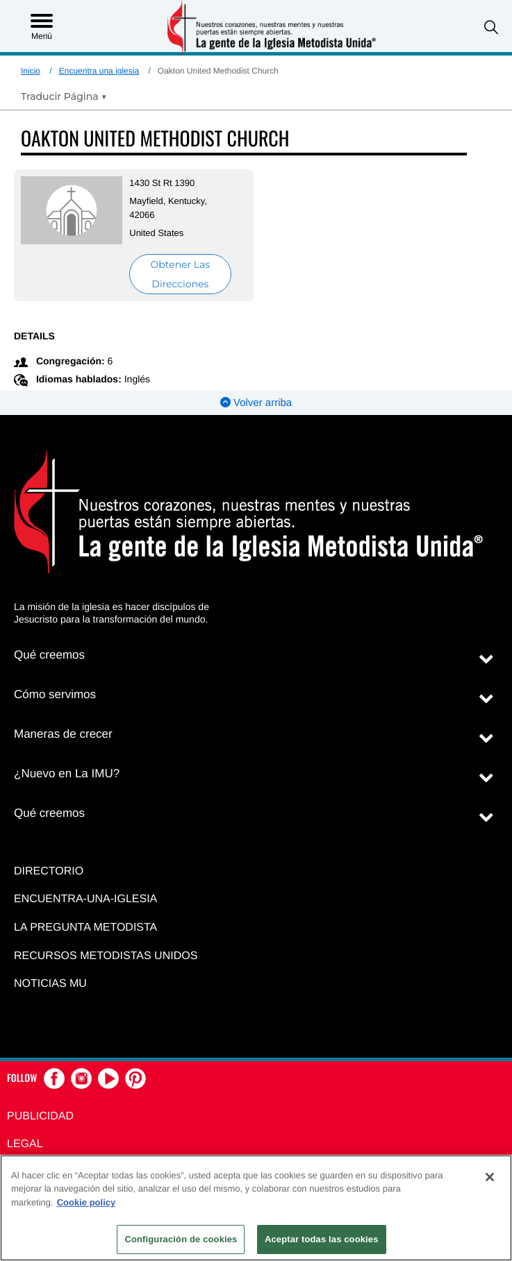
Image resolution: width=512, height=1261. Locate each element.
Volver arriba (256, 403)
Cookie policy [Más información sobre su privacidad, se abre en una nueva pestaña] (86, 1202)
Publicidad (40, 1116)
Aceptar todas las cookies (322, 1239)
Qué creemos (49, 654)
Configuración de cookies (180, 1239)
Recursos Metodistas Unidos (105, 956)
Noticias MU (50, 984)
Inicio (30, 71)
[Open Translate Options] (64, 96)
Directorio (48, 871)
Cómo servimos (55, 694)
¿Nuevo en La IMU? (66, 773)
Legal (25, 1144)
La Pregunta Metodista (85, 927)
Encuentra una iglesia (99, 71)
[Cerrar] (489, 1177)
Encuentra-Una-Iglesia (85, 899)
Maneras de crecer (63, 733)
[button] (491, 27)
